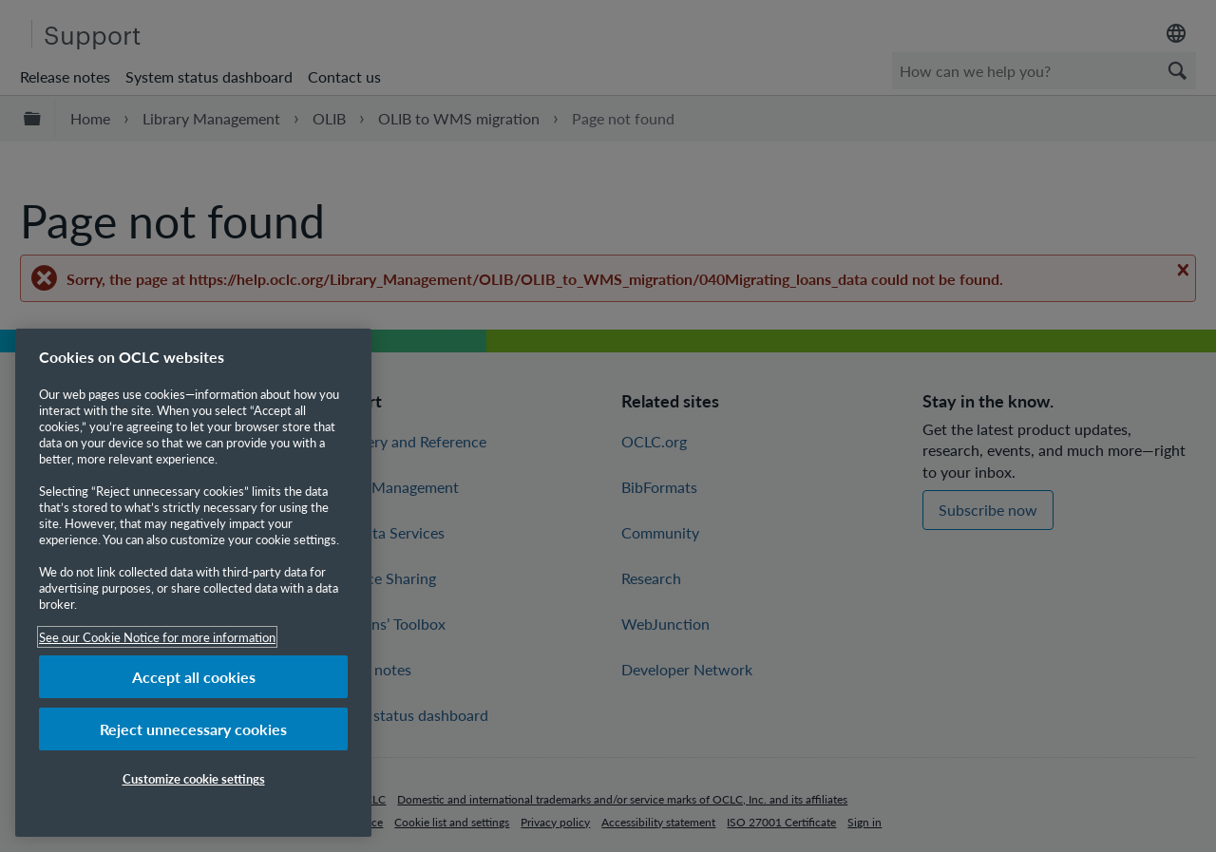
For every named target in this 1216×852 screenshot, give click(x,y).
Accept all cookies (194, 677)
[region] (193, 583)
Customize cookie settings (194, 778)
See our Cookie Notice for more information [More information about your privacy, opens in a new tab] (157, 637)
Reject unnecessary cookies (193, 729)
